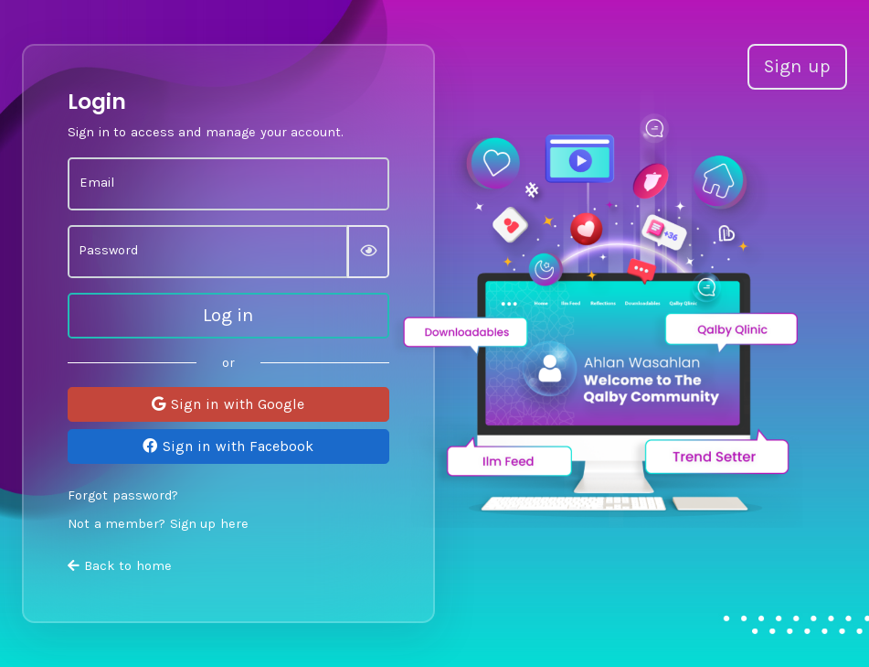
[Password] (208, 251)
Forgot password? (123, 495)
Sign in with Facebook (228, 446)
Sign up (797, 66)
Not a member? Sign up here (158, 524)
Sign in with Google (228, 404)
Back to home (120, 566)
